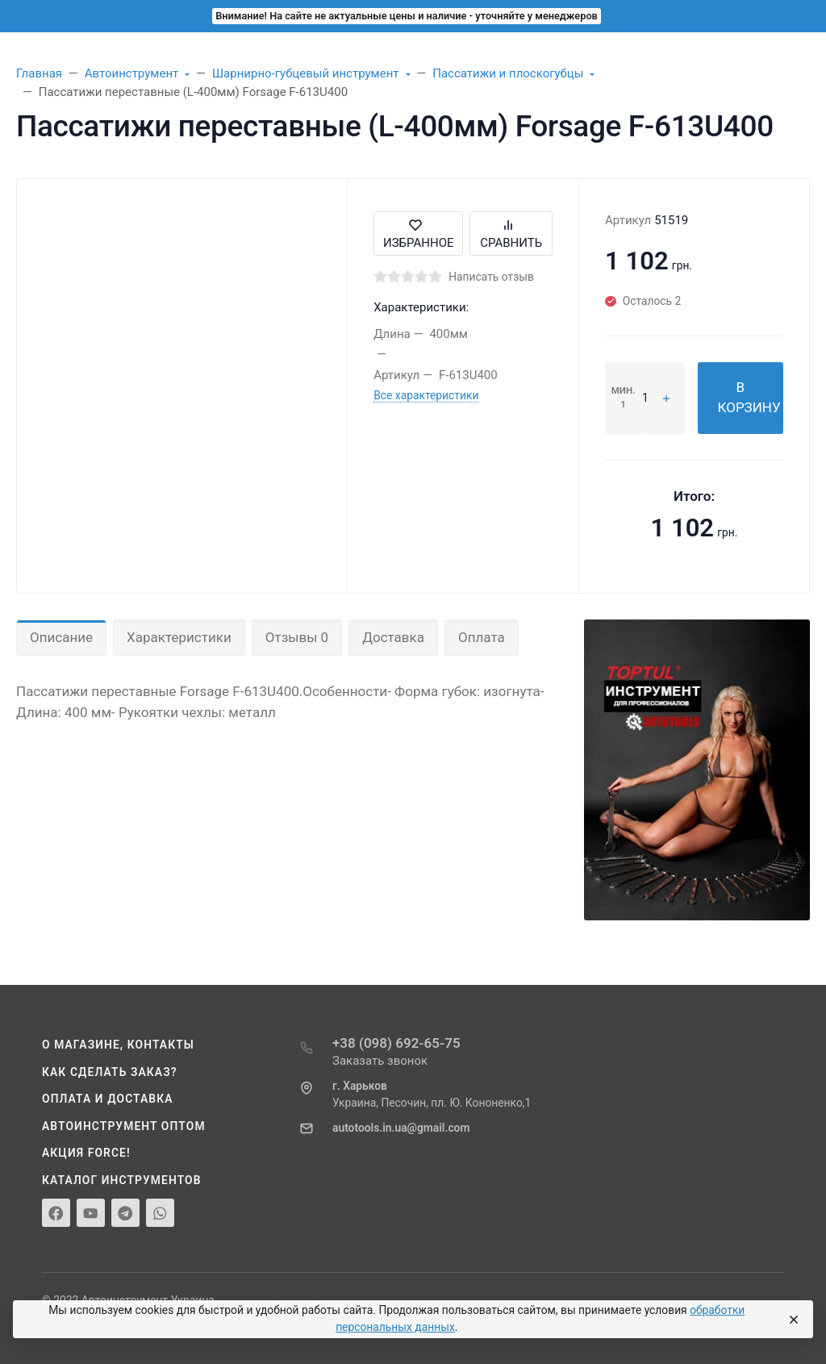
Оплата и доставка (107, 1098)
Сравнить (511, 233)
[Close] (793, 1319)
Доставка (393, 637)
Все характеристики (425, 395)
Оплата (481, 637)
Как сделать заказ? (109, 1072)
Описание (61, 637)
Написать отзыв (491, 276)
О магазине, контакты (118, 1044)
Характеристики (179, 637)
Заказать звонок (380, 1060)
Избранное (418, 233)
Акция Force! (86, 1152)
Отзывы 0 (296, 637)
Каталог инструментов (122, 1180)
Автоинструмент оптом (124, 1126)
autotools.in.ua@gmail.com (400, 1127)
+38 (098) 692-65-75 (396, 1043)
